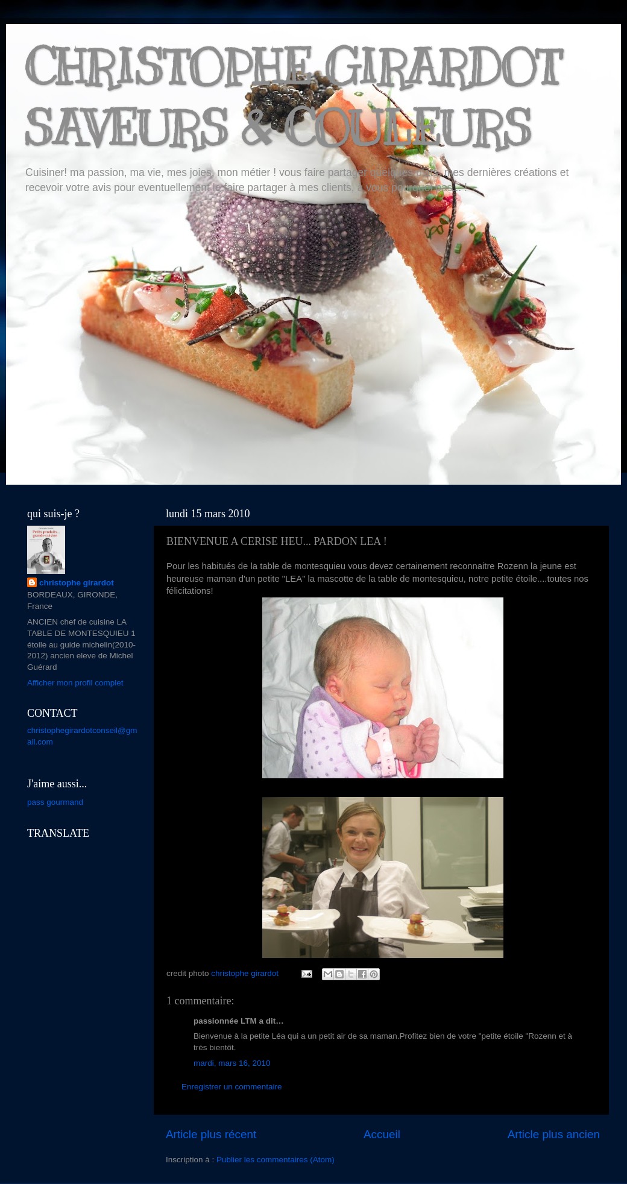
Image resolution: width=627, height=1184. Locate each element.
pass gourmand (55, 802)
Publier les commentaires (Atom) (275, 1159)
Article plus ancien (554, 1134)
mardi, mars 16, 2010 (232, 1063)
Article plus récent (211, 1134)
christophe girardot (76, 582)
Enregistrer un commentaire (231, 1086)
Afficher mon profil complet (75, 682)
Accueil (382, 1134)
